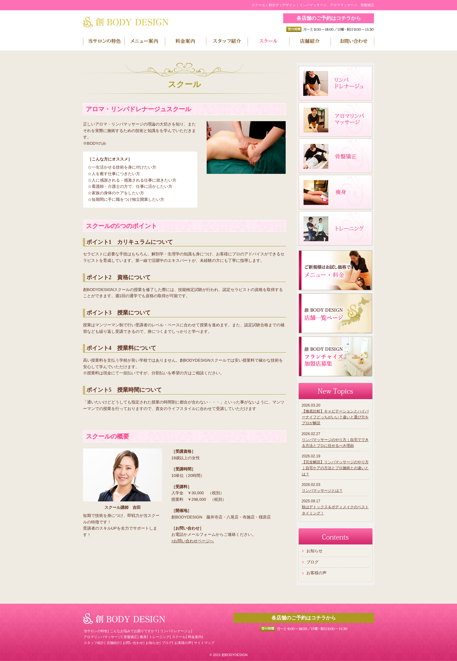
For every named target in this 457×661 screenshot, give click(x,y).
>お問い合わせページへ (192, 541)
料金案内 (195, 637)
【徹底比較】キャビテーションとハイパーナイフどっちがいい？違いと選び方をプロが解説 (335, 417)
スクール (179, 637)
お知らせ (314, 551)
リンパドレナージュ (175, 631)
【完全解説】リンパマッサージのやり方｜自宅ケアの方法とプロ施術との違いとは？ (335, 468)
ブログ (312, 562)
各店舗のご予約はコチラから (329, 18)
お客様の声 (316, 573)
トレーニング (159, 637)
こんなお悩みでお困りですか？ (134, 631)
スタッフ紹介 (94, 643)
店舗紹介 (113, 643)
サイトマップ (204, 643)
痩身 (143, 637)
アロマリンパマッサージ (102, 637)
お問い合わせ (133, 643)
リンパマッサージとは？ (322, 490)
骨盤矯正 (130, 637)
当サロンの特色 (96, 631)
